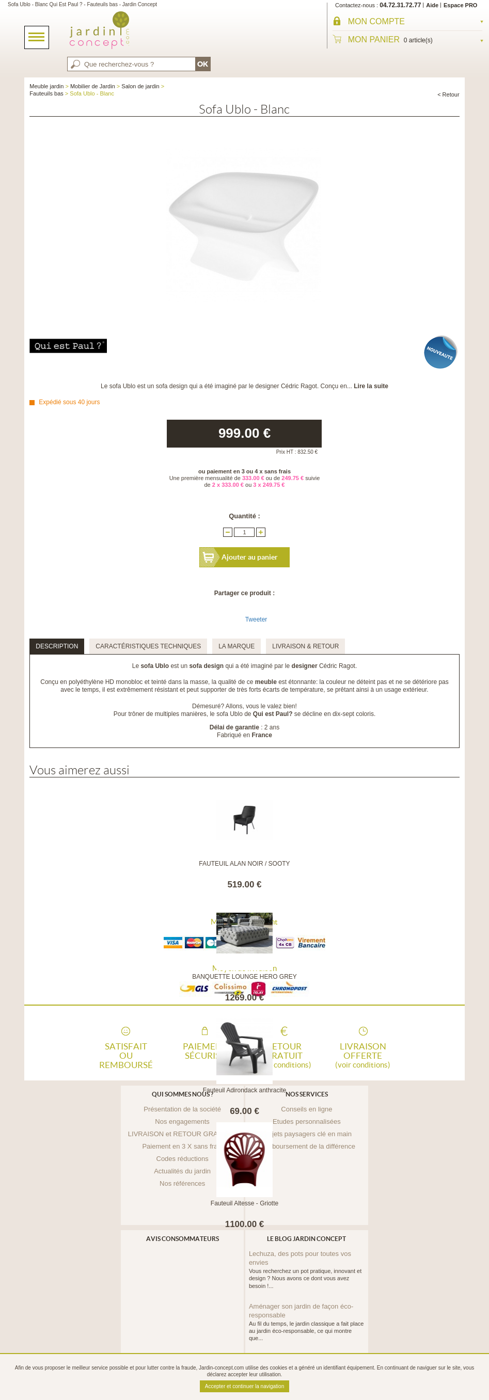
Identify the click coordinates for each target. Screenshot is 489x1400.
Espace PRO (460, 5)
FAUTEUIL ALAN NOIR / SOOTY (244, 863)
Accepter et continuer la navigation (244, 1386)
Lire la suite (371, 386)
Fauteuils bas (46, 93)
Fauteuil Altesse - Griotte (244, 1203)
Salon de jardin (140, 86)
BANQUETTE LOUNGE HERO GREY (244, 976)
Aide (432, 5)
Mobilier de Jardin (92, 86)
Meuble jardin (46, 86)
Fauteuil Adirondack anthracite (244, 1090)
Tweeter (256, 619)
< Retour (448, 94)
